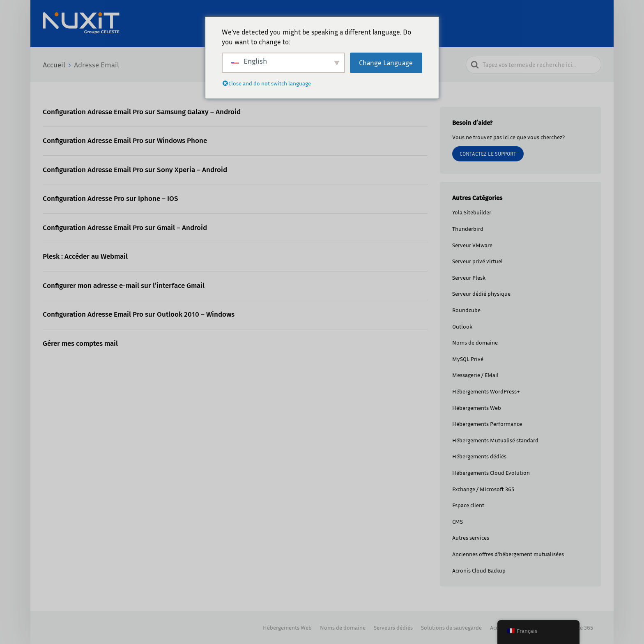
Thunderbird (467, 228)
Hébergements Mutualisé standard (495, 440)
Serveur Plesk (468, 277)
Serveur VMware (472, 245)
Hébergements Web (476, 407)
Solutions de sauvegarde (451, 627)
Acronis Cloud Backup (479, 570)
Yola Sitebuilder (471, 212)
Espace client (468, 504)
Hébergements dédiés (479, 456)
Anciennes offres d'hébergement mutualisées (508, 553)
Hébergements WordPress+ (486, 391)
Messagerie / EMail (475, 374)
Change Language (386, 62)
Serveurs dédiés (393, 627)
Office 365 (581, 627)
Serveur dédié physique (481, 293)
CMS (457, 521)
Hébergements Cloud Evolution (491, 472)
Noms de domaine (475, 342)
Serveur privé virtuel (477, 261)
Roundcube (466, 309)
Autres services (470, 537)
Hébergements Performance (487, 423)
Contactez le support (488, 153)
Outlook (462, 326)
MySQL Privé (467, 358)
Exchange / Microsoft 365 (483, 488)
